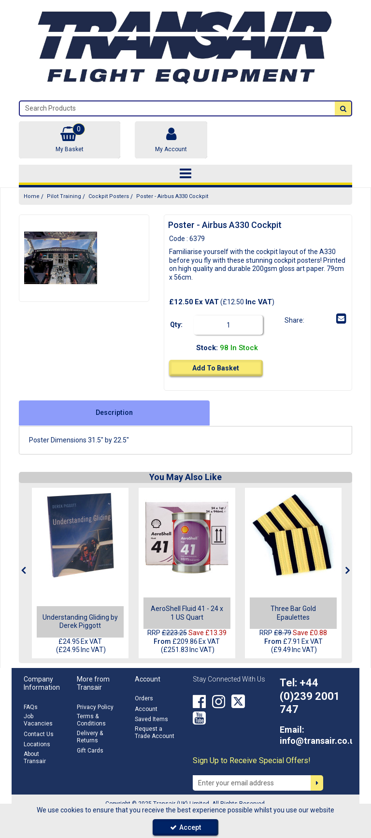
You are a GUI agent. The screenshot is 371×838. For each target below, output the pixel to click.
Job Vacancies (38, 720)
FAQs (31, 707)
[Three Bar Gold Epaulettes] (293, 535)
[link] (312, 319)
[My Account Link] (171, 139)
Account (146, 709)
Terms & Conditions (91, 720)
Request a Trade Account (154, 732)
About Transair (35, 758)
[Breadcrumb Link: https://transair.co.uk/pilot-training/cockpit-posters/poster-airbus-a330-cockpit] (172, 196)
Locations (37, 744)
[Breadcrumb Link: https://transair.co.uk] (32, 196)
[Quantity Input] (232, 325)
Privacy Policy (95, 707)
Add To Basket (215, 368)
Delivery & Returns (90, 737)
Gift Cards (90, 750)
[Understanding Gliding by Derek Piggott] (80, 535)
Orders (144, 698)
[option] (60, 258)
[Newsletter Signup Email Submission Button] (317, 783)
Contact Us (39, 734)
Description (114, 412)
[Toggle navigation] (186, 174)
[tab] (114, 413)
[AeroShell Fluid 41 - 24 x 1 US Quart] (186, 535)
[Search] (177, 108)
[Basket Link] (69, 139)
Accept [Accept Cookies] (185, 827)
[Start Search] (343, 108)
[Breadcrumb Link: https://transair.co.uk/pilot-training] (64, 196)
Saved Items (151, 719)
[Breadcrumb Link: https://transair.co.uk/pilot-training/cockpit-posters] (108, 196)
